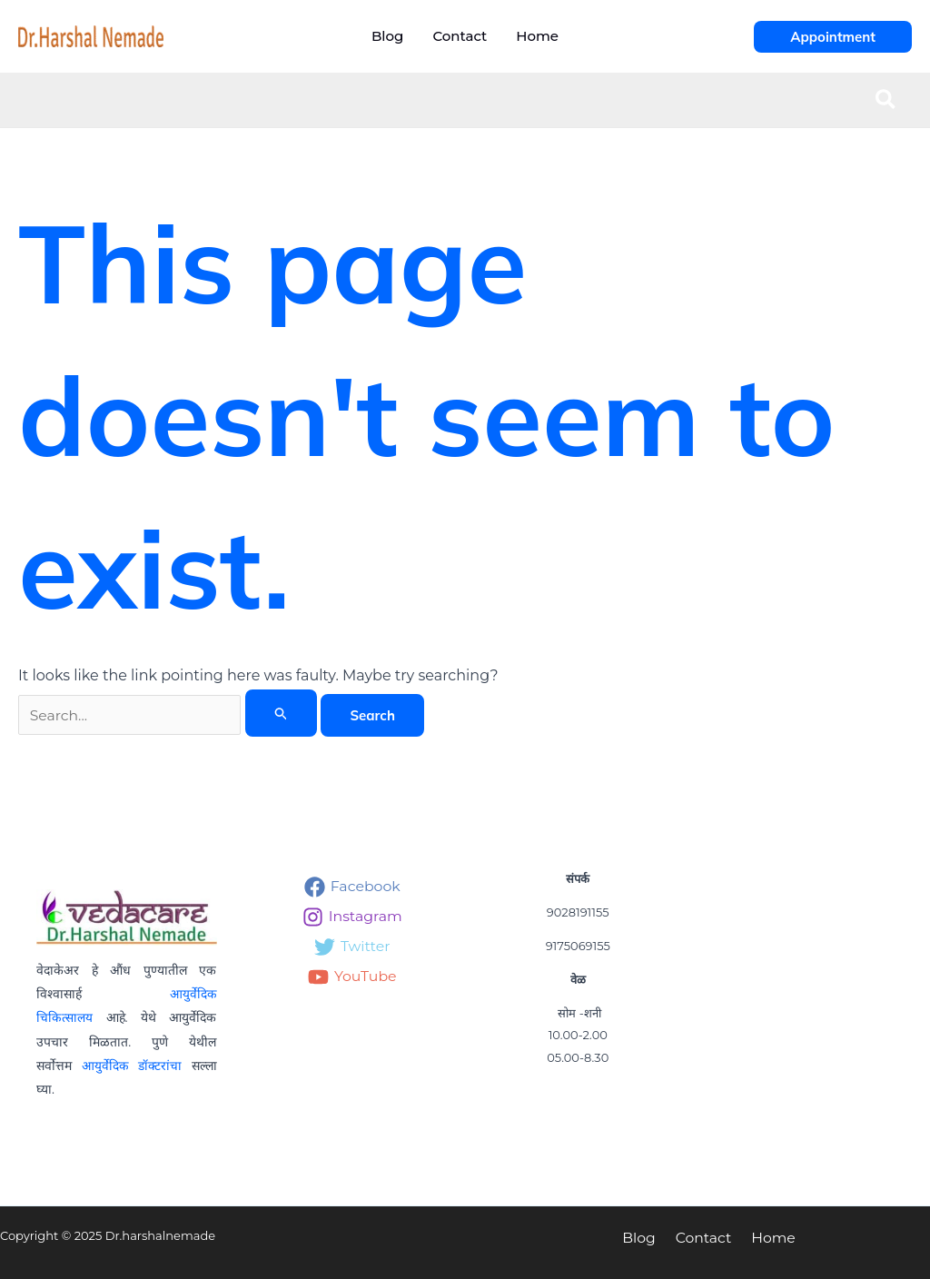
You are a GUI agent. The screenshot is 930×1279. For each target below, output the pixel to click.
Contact (703, 1237)
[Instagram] (352, 917)
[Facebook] (352, 887)
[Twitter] (352, 947)
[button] (833, 37)
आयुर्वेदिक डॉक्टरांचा (131, 1064)
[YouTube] (352, 977)
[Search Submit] (281, 713)
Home (769, 1237)
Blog (642, 1237)
